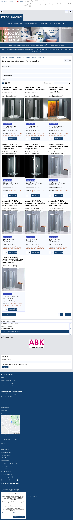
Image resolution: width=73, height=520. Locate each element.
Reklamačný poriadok (6, 466)
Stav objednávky (5, 449)
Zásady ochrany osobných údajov (9, 512)
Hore (4, 314)
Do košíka (13, 139)
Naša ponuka (18, 24)
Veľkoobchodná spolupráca (7, 457)
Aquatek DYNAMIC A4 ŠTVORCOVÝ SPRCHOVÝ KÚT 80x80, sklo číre (35, 203)
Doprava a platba (5, 460)
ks (5, 139)
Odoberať (5, 367)
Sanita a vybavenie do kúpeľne (36, 331)
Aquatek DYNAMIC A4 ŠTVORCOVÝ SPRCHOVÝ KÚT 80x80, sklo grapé (58, 203)
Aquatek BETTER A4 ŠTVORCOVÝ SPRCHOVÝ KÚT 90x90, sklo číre (58, 90)
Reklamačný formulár (6, 468)
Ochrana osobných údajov (7, 477)
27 (66, 314)
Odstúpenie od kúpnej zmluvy (8, 474)
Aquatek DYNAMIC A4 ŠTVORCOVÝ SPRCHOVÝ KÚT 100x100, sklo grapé (12, 203)
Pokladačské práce (5, 455)
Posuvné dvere (6, 71)
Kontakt (3, 447)
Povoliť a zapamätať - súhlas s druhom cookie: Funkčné (10, 435)
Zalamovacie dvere (7, 75)
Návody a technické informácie (50, 24)
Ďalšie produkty (11, 314)
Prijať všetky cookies (19, 516)
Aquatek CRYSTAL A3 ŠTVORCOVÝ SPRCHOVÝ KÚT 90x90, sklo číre (12, 146)
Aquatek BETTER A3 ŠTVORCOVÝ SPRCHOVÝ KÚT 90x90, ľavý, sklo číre (12, 90)
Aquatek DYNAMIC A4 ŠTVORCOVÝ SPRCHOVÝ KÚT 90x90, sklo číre (12, 260)
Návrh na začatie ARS (6, 471)
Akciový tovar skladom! (8, 321)
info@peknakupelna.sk (9, 385)
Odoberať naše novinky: (7, 359)
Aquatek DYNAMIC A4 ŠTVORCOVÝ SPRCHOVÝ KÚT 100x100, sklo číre (58, 146)
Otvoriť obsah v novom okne (10, 439)
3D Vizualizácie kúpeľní (31, 24)
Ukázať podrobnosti (6, 516)
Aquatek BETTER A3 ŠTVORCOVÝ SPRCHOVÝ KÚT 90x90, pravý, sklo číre (35, 90)
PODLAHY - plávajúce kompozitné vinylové (36, 334)
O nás (10, 24)
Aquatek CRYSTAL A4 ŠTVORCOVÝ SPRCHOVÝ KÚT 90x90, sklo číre (35, 146)
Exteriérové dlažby (36, 329)
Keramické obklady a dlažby (36, 324)
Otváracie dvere (6, 66)
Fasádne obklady (36, 326)
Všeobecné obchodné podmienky (9, 463)
